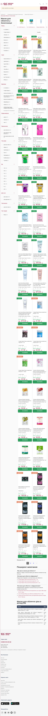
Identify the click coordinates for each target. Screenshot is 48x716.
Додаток (2, 688)
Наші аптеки (3, 683)
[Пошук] (43, 8)
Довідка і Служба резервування (7, 686)
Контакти (3, 667)
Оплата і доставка (4, 691)
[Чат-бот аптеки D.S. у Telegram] (11, 712)
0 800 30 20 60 (6, 642)
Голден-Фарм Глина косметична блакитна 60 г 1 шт (29, 582)
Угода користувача (4, 670)
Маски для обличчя (29, 14)
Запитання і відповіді (5, 690)
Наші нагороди (4, 659)
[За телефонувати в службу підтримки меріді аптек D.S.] (40, 4)
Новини (2, 661)
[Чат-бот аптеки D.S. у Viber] (14, 712)
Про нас (2, 657)
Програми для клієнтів (5, 685)
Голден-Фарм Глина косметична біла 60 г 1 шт (28, 579)
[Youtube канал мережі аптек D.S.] (8, 712)
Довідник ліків (4, 694)
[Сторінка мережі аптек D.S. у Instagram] (5, 712)
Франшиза (3, 662)
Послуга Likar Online (5, 693)
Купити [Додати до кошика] (25, 62)
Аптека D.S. (3, 14)
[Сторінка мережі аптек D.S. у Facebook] (2, 712)
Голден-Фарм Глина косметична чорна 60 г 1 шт (28, 581)
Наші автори (3, 665)
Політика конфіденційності (6, 669)
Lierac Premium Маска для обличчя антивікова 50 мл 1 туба (30, 593)
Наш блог (3, 680)
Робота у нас (3, 664)
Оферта (2, 672)
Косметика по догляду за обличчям (15, 14)
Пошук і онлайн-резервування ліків (8, 682)
